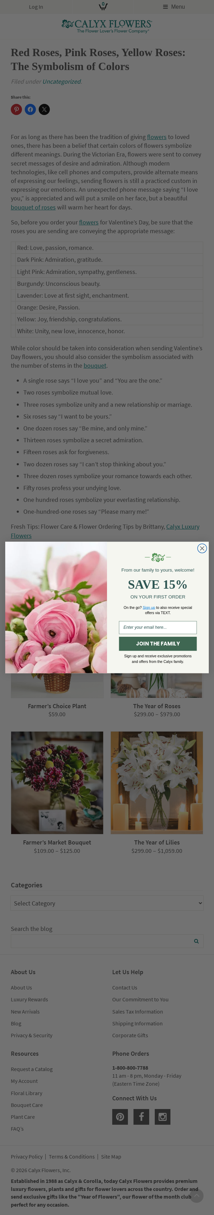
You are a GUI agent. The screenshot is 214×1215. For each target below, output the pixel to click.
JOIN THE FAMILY (157, 644)
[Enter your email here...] (158, 627)
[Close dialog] (202, 548)
